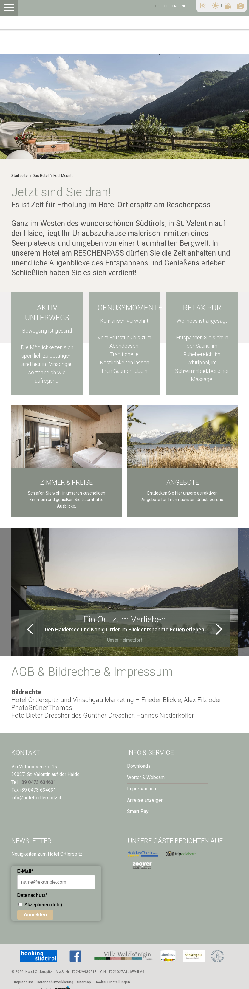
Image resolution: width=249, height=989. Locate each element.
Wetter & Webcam (146, 777)
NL (184, 6)
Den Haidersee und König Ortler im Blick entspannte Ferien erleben (124, 629)
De (157, 6)
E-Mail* (25, 871)
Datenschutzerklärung (55, 982)
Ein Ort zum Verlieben (124, 619)
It (165, 6)
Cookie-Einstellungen (112, 982)
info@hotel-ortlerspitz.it (36, 798)
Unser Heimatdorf (124, 640)
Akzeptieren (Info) (43, 904)
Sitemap (84, 982)
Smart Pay (138, 811)
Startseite (19, 176)
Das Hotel (41, 176)
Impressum (23, 982)
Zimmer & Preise (66, 482)
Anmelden (35, 914)
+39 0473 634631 (37, 782)
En (174, 6)
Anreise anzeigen (145, 800)
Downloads (139, 766)
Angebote (182, 482)
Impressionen (141, 789)
